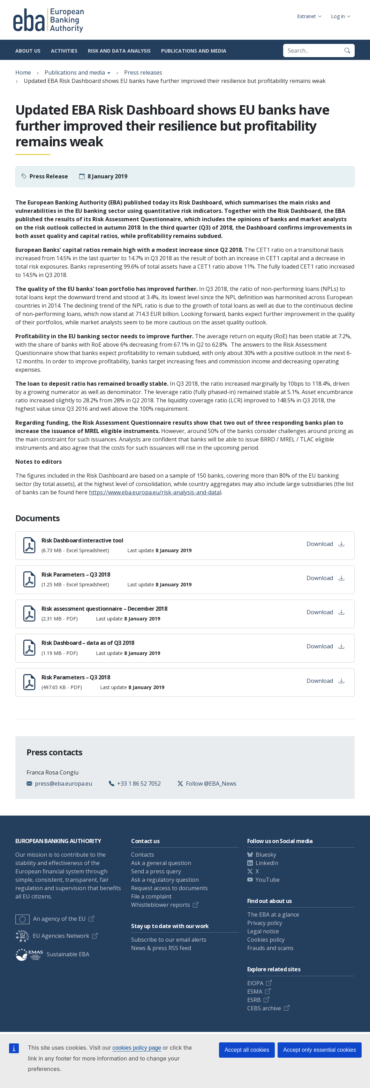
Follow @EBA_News (211, 783)
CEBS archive (264, 1008)
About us (27, 50)
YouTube (268, 879)
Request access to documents (169, 888)
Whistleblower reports (160, 905)
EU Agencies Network (52, 936)
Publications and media (193, 50)
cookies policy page (136, 1048)
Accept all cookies (247, 1050)
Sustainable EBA (52, 954)
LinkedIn (267, 863)
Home (23, 72)
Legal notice (263, 931)
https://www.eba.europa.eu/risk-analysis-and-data (154, 492)
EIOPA (255, 983)
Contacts (142, 854)
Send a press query (156, 871)
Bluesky (266, 854)
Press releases (143, 72)
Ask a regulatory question (165, 879)
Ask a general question (161, 863)
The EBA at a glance (273, 914)
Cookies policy (266, 939)
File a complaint (151, 896)
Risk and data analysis (119, 50)
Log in (338, 16)
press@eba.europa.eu (63, 783)
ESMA (254, 991)
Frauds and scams (270, 948)
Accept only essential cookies (319, 1050)
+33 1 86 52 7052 (139, 783)
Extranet (306, 16)
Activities (64, 50)
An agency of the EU (50, 919)
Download (325, 544)
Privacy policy (264, 923)
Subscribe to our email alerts (168, 939)
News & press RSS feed (161, 948)
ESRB (254, 1000)
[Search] (347, 50)
